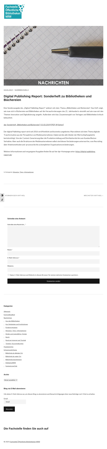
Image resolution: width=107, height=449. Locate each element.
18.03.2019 (8, 90)
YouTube (23, 437)
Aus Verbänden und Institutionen (17, 324)
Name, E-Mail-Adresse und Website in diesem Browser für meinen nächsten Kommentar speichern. (44, 275)
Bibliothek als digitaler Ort (14, 353)
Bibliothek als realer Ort (13, 356)
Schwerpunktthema (10, 350)
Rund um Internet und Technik (16, 340)
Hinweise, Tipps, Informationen (23, 172)
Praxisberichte (8, 347)
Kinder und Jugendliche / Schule (16, 334)
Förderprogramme (11, 327)
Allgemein (7, 311)
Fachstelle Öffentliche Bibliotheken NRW (14, 12)
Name (9, 250)
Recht (8, 337)
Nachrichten (8, 318)
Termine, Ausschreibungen (14, 343)
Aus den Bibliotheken (13, 321)
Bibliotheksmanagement (14, 359)
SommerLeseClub (11, 366)
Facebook (6, 437)
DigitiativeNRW (11, 363)
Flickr (12, 437)
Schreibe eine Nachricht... (16, 224)
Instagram (17, 437)
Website (10, 266)
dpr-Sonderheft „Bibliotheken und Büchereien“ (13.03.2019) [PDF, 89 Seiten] (34, 125)
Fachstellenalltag (9, 315)
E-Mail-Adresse (13, 258)
